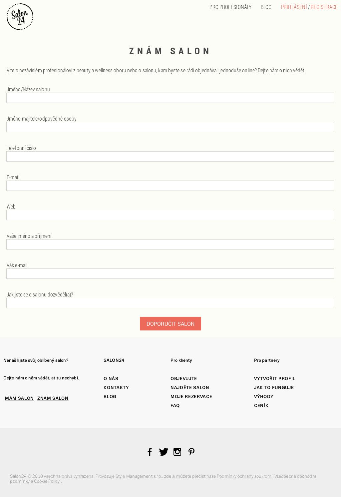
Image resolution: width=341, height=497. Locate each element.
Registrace (324, 6)
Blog (110, 396)
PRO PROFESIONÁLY (230, 6)
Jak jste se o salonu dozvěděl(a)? (40, 294)
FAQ (175, 405)
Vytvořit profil (274, 378)
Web (11, 206)
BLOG (266, 6)
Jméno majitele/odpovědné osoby (42, 118)
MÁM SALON (19, 398)
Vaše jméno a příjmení (29, 235)
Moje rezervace (191, 396)
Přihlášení (294, 6)
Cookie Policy (47, 481)
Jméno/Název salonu (28, 89)
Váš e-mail (17, 264)
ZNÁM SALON (53, 398)
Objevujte (183, 378)
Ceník (261, 405)
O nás (111, 378)
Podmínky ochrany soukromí (244, 476)
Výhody (264, 396)
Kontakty (116, 387)
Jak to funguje (274, 387)
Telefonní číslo (21, 147)
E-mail (13, 177)
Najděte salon (189, 387)
